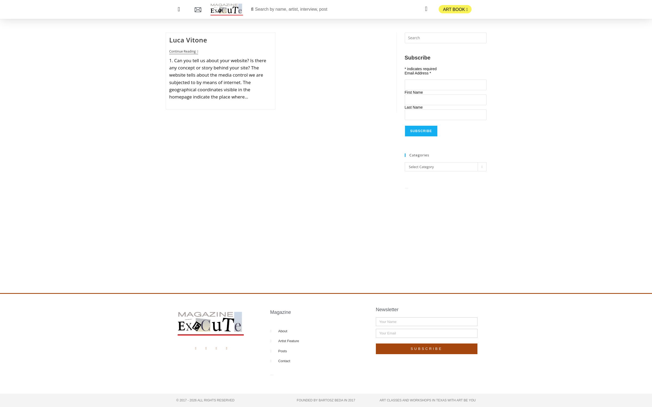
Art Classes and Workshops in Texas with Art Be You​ (428, 400)
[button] (179, 9)
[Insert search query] (446, 38)
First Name (414, 92)
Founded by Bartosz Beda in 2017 (326, 400)
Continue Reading (183, 52)
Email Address (418, 73)
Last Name (414, 107)
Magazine (280, 312)
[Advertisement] (446, 235)
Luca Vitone (188, 39)
